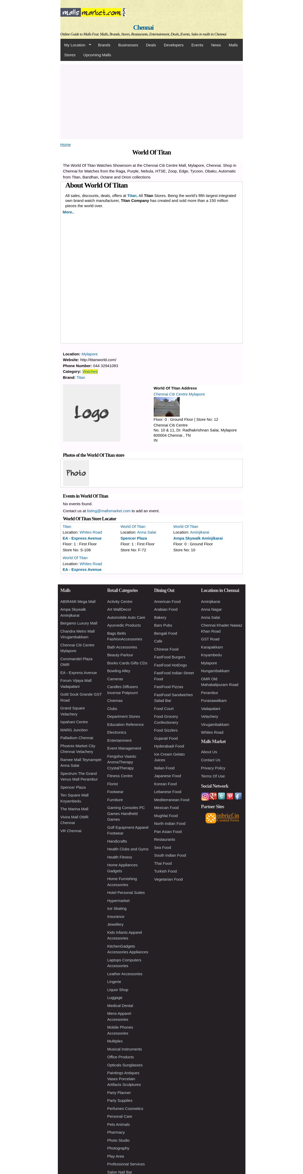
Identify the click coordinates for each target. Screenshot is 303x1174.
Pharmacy (116, 1132)
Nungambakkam (215, 671)
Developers (174, 45)
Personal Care (119, 1116)
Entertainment (119, 740)
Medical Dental (120, 1005)
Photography (118, 1148)
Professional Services (126, 1164)
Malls (233, 45)
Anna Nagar (211, 609)
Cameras (115, 679)
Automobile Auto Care (126, 617)
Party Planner (119, 1092)
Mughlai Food (166, 815)
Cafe (158, 641)
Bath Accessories (122, 647)
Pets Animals (118, 1124)
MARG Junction (74, 730)
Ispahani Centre (74, 722)
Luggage (114, 997)
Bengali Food (165, 633)
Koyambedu (211, 655)
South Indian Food (170, 855)
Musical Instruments (124, 1049)
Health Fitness (119, 857)
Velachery (209, 716)
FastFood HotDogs (170, 665)
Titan (132, 195)
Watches (90, 371)
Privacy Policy (213, 768)
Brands (104, 45)
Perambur (209, 692)
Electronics (116, 732)
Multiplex (115, 1041)
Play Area (115, 1156)
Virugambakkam (215, 724)
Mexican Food (166, 807)
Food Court (164, 708)
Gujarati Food (166, 738)
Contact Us (210, 760)
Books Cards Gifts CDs (127, 663)
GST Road (210, 639)
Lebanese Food (167, 791)
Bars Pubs (163, 625)
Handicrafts (117, 841)
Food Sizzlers (166, 730)
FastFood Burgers (169, 657)
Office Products (120, 1057)
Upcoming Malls (97, 55)
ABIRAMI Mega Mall (78, 601)
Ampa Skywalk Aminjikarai (198, 538)
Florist (112, 784)
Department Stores (123, 716)
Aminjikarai (199, 532)
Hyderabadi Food (169, 746)
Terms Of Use (213, 776)
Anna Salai (146, 532)
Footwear (115, 791)
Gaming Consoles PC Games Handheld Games (126, 813)
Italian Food (164, 768)
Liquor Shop (117, 989)
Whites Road (91, 532)
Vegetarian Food (168, 879)
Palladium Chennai (76, 738)
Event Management (124, 748)
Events (197, 45)
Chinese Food (166, 649)
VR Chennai (71, 831)
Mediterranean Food (171, 800)
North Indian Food (169, 823)
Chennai (143, 27)
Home (65, 144)
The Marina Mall (74, 809)
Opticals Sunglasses (125, 1065)
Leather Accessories (125, 974)
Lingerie (114, 981)
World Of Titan (132, 526)
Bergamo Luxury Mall (78, 623)
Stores (70, 55)
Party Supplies (120, 1100)
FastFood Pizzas (168, 686)
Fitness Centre (120, 776)
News (216, 45)
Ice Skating (117, 908)
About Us (209, 752)
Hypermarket (118, 900)
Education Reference (125, 724)
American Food (167, 601)
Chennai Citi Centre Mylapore (179, 394)
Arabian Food (166, 609)
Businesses (128, 45)
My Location (75, 45)
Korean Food (165, 784)
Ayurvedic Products (124, 625)
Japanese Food (167, 776)
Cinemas (115, 700)
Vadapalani (210, 708)
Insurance (116, 916)
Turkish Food (165, 871)
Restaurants (164, 839)
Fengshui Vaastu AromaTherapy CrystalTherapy (121, 762)
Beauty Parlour (120, 655)
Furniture (115, 800)
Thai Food (163, 863)
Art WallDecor (119, 609)
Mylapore (90, 354)
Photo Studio (118, 1140)
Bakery (160, 617)
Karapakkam (212, 647)
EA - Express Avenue (82, 538)
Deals (151, 45)
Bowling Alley (118, 671)
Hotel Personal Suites (126, 892)
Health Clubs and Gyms (128, 849)
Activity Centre (120, 601)
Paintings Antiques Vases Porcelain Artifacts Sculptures (124, 1079)
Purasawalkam (214, 700)
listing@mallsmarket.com (109, 511)
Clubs (112, 708)
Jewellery (115, 924)
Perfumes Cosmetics (125, 1108)
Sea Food (162, 847)
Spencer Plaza (133, 538)
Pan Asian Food (168, 831)
